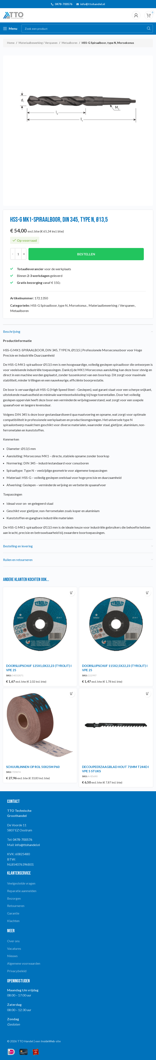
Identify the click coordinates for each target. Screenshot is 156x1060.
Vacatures (14, 948)
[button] (71, 592)
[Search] (87, 28)
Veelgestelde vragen (21, 883)
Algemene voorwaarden (23, 963)
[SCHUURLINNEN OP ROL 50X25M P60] (40, 725)
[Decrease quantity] (12, 254)
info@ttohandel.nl (92, 4)
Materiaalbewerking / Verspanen (38, 42)
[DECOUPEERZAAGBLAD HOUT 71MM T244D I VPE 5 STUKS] (116, 725)
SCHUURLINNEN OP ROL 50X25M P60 (33, 767)
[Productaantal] (18, 254)
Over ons (13, 941)
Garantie (13, 913)
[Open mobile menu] (10, 28)
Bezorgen (14, 898)
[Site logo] (13, 15)
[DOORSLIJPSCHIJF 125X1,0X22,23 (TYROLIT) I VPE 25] (40, 624)
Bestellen (86, 254)
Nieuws (12, 956)
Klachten (13, 921)
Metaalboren (69, 42)
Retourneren (15, 906)
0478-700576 (63, 4)
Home (10, 42)
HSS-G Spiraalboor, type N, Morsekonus (108, 42)
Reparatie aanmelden (21, 891)
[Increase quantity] (23, 254)
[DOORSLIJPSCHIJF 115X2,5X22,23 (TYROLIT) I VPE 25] (116, 624)
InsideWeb (48, 1041)
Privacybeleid (16, 971)
